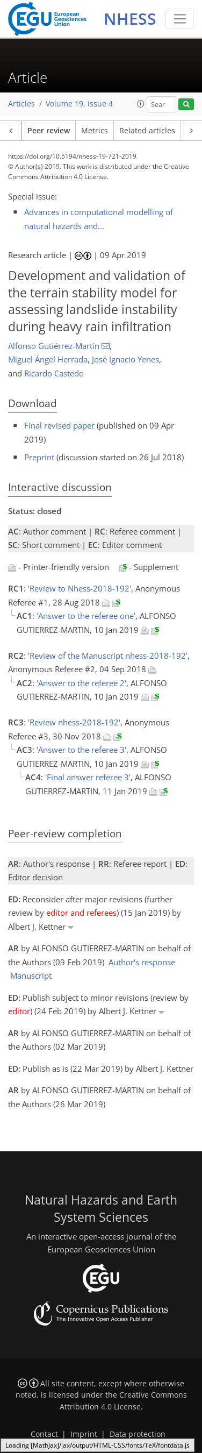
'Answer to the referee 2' (81, 683)
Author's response (142, 962)
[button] (141, 104)
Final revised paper (59, 425)
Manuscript (31, 975)
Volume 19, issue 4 (79, 104)
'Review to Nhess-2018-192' (79, 588)
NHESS (130, 19)
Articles (21, 104)
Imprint (83, 1434)
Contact (44, 1434)
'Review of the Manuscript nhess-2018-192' (107, 655)
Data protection (137, 1434)
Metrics (94, 131)
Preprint (39, 457)
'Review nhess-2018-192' (74, 722)
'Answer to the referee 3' (81, 749)
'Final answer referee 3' (88, 777)
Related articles (147, 131)
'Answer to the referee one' (86, 615)
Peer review (48, 131)
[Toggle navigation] (179, 19)
